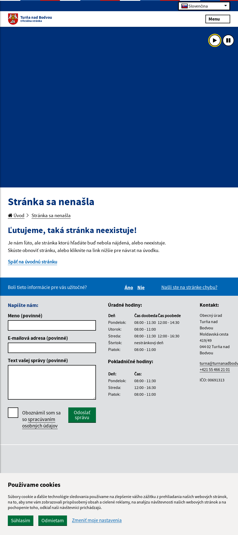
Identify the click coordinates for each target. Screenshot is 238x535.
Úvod (16, 215)
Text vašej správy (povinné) (38, 360)
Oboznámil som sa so (41, 419)
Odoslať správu (82, 414)
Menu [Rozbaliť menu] (218, 19)
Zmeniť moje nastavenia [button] (97, 520)
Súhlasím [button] (20, 520)
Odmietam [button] (52, 520)
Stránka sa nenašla (51, 215)
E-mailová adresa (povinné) (38, 338)
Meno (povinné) (25, 315)
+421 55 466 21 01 (215, 369)
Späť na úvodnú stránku (32, 262)
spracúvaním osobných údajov (40, 422)
